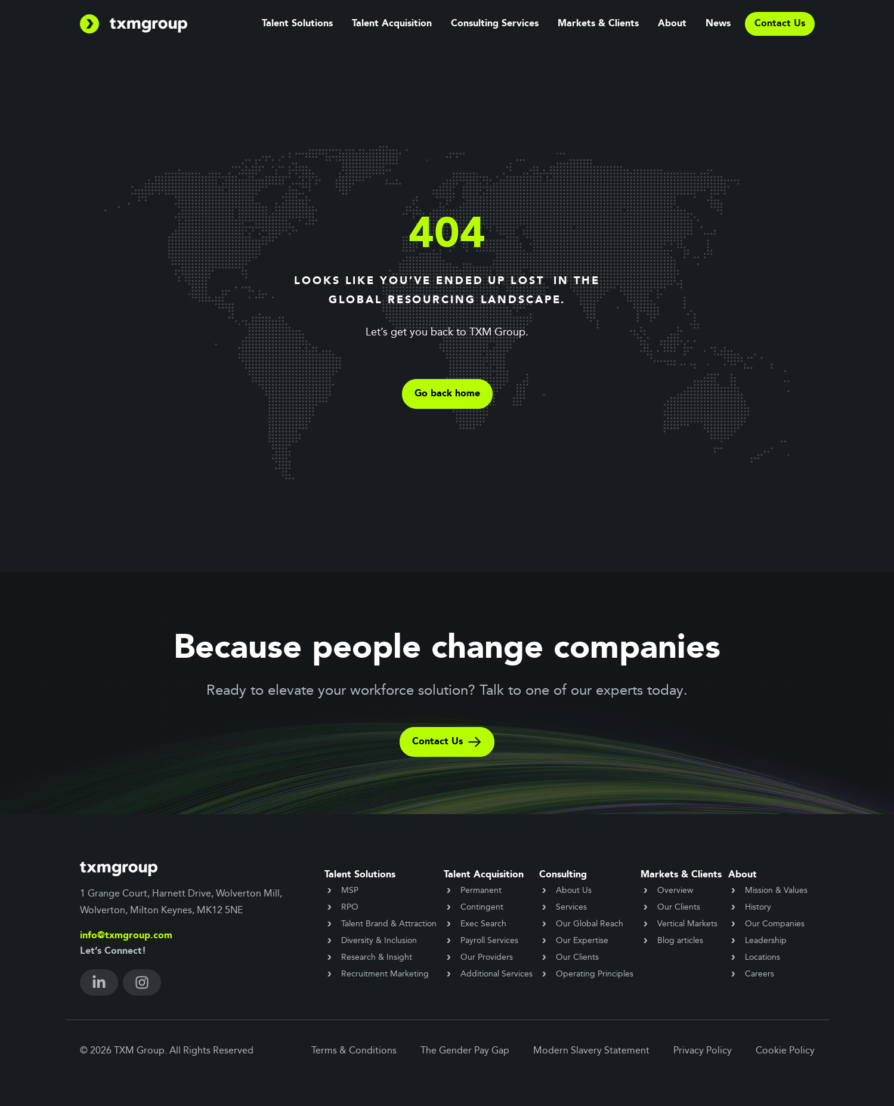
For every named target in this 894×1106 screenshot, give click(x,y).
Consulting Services (495, 24)
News (718, 24)
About (672, 24)
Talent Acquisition (392, 24)
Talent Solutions (297, 24)
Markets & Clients (598, 24)
